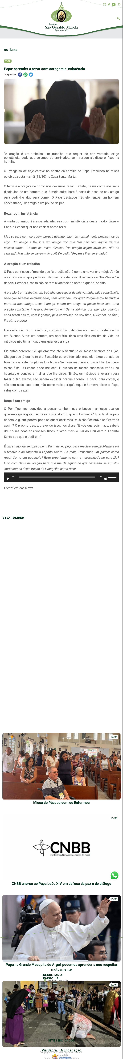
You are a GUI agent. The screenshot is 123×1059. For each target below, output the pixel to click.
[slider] (57, 477)
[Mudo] (105, 479)
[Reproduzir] (8, 479)
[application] (61, 479)
